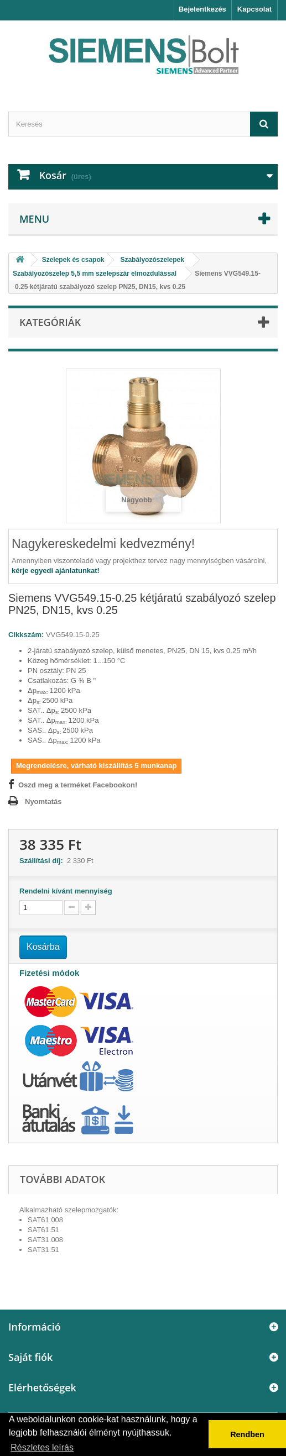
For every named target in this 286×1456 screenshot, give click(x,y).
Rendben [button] (247, 1434)
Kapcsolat (254, 9)
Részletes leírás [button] (42, 1447)
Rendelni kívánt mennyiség (65, 891)
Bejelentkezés (202, 9)
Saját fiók (30, 1357)
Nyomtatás (43, 801)
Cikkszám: (26, 634)
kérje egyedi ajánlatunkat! (56, 570)
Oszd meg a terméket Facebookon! (77, 785)
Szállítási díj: (43, 860)
